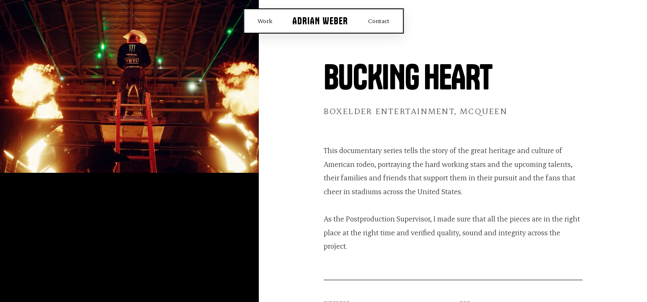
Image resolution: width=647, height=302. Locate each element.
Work (265, 21)
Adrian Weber (320, 21)
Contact (378, 21)
